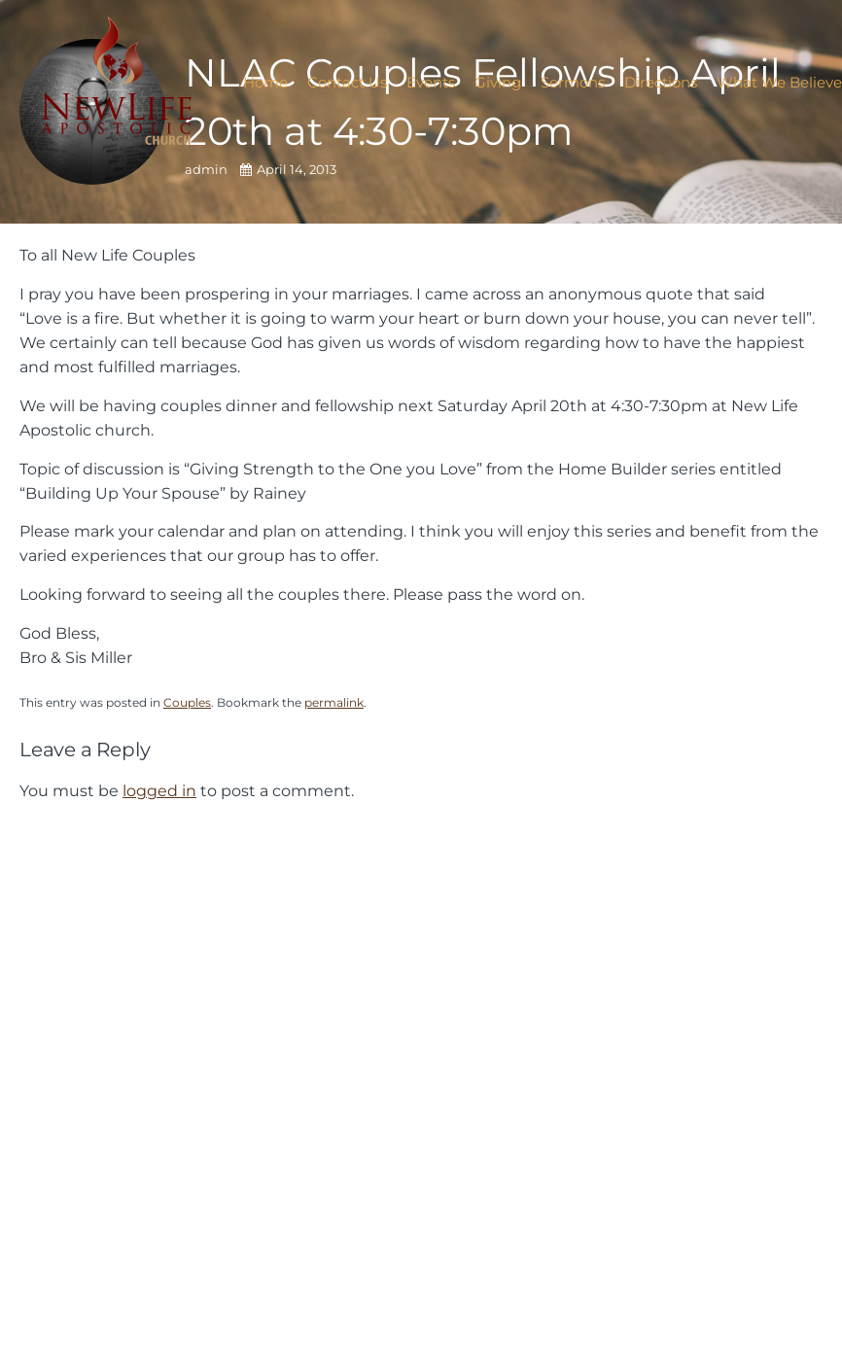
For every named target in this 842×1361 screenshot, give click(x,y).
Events (430, 82)
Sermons (573, 82)
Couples (187, 702)
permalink (334, 702)
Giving (497, 82)
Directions (660, 82)
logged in (159, 790)
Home (265, 82)
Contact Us (347, 82)
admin (207, 169)
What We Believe (779, 82)
